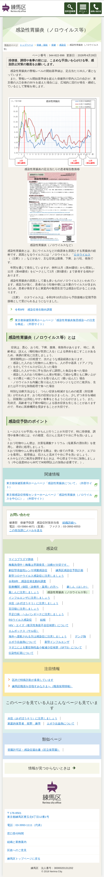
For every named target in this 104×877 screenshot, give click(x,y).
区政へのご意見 (17, 850)
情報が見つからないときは (49, 768)
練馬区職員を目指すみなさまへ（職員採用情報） (42, 686)
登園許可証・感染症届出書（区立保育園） (34, 749)
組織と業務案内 (17, 842)
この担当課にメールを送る (25, 530)
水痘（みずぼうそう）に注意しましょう (32, 718)
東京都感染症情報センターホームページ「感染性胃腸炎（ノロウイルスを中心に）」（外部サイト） (49, 496)
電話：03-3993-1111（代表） (25, 825)
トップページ (26, 45)
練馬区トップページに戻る (23, 858)
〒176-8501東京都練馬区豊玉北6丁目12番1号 (28, 815)
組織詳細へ (69, 522)
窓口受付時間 (15, 833)
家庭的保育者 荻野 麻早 (24, 723)
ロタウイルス (82, 254)
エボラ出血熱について (60, 723)
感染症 (62, 45)
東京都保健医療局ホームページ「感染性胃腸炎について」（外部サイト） (49, 485)
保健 (53, 45)
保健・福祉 (42, 45)
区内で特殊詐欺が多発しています (32, 679)
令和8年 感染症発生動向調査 (33, 309)
